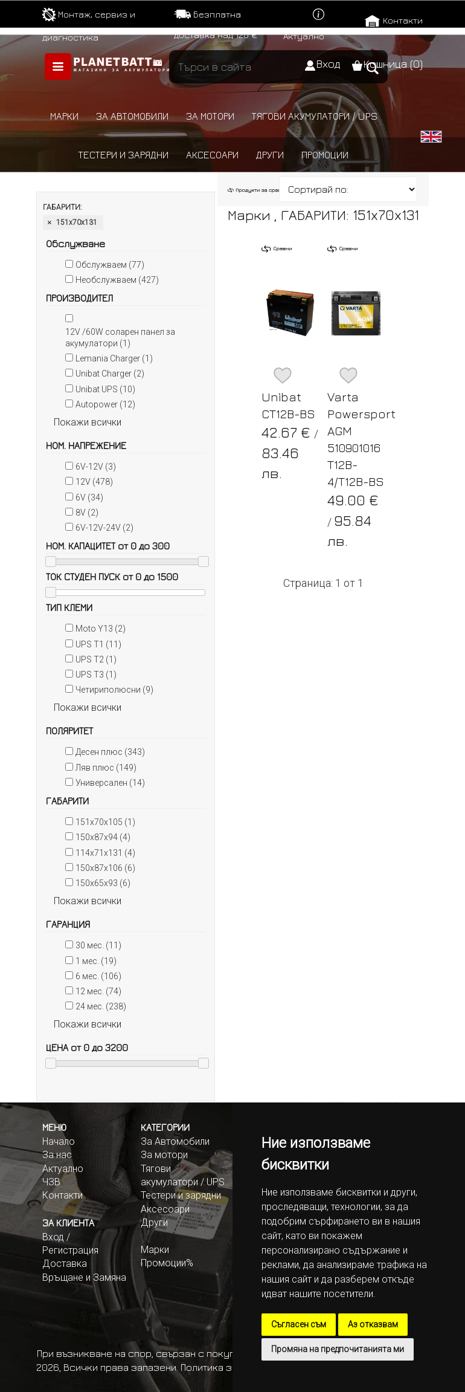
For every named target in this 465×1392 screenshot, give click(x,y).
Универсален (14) (110, 783)
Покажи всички (87, 422)
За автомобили (132, 116)
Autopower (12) (105, 404)
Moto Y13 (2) (100, 628)
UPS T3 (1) (96, 674)
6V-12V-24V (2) (104, 528)
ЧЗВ (51, 1182)
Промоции (324, 155)
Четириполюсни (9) (114, 689)
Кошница (393, 63)
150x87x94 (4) (102, 837)
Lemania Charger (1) (114, 358)
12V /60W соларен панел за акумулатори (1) (120, 338)
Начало (58, 1141)
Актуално (303, 36)
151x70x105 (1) (105, 822)
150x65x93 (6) (102, 883)
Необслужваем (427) (117, 280)
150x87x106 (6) (105, 868)
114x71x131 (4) (105, 853)
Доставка (64, 1263)
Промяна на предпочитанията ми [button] (337, 1349)
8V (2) (86, 512)
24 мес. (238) (100, 1006)
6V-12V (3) (95, 466)
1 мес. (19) (96, 961)
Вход (328, 63)
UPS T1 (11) (98, 644)
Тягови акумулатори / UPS (314, 116)
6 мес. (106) (98, 976)
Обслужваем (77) (109, 265)
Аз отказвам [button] (373, 1324)
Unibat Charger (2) (109, 373)
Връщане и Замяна (84, 1277)
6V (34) (89, 497)
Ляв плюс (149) (105, 767)
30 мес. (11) (98, 945)
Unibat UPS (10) (105, 389)
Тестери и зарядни (123, 155)
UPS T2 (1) (96, 659)
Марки (64, 116)
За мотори (210, 116)
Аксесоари (212, 155)
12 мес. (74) (98, 991)
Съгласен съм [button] (298, 1324)
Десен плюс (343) (110, 752)
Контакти (403, 20)
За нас (57, 1155)
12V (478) (94, 482)
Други (270, 155)
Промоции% (167, 1263)
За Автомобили (175, 1141)
